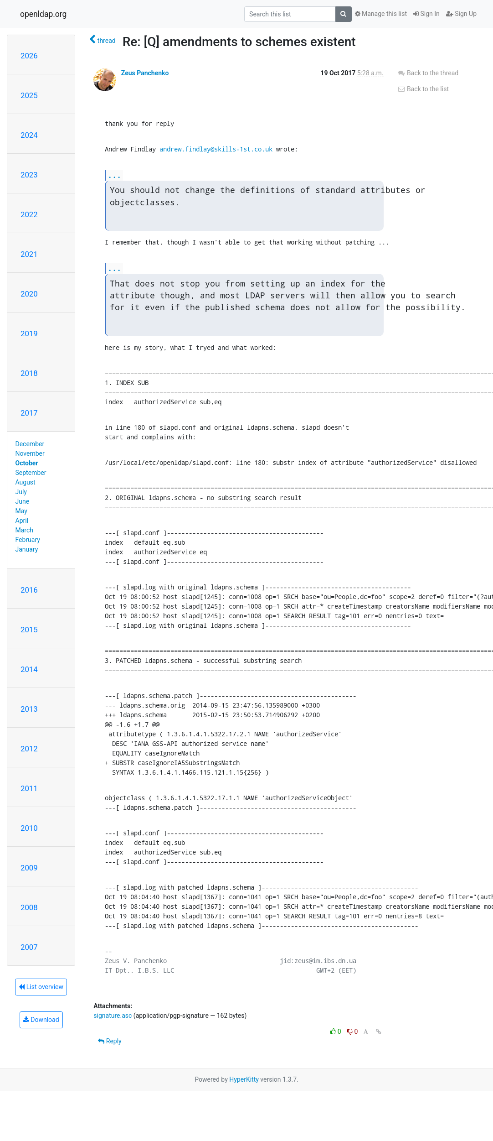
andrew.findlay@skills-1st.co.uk (215, 149)
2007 (29, 947)
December (30, 444)
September (30, 472)
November (30, 453)
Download (41, 1019)
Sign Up (461, 13)
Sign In (426, 13)
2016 (29, 589)
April (22, 520)
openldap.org (43, 14)
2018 (29, 373)
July (21, 491)
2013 (29, 709)
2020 (29, 293)
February (27, 539)
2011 (29, 788)
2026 (29, 55)
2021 (29, 254)
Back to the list (423, 89)
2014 (29, 669)
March (24, 530)
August (25, 482)
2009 (29, 867)
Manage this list (381, 13)
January (26, 549)
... (114, 175)
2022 (29, 214)
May (21, 511)
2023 (29, 174)
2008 (29, 907)
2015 (29, 629)
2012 (29, 748)
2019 (29, 333)
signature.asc (112, 1015)
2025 (29, 95)
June (22, 501)
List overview (41, 986)
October (26, 463)
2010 (29, 828)
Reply (109, 1041)
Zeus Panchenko (145, 73)
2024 (29, 135)
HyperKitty (244, 1079)
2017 (29, 412)
